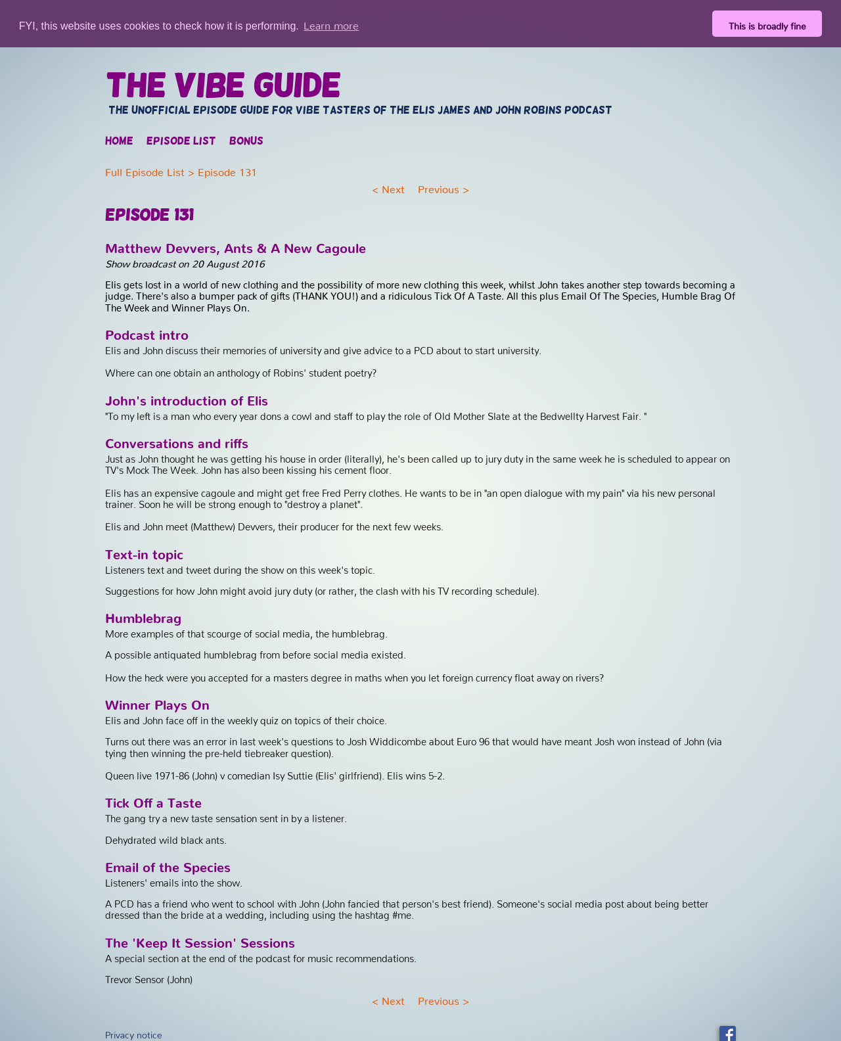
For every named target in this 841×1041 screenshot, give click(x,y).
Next (393, 186)
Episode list (181, 141)
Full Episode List (145, 168)
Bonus (246, 141)
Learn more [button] (331, 23)
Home (119, 141)
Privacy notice (133, 1031)
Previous (438, 186)
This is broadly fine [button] (767, 23)
